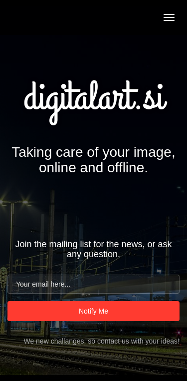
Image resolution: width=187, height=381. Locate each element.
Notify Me (93, 311)
